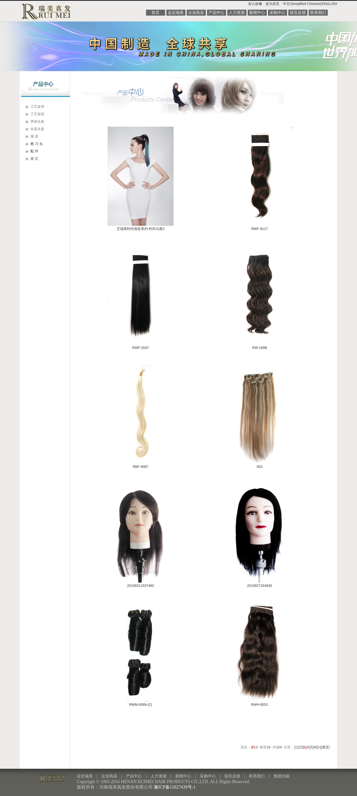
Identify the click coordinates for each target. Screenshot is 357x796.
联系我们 (318, 12)
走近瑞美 (176, 12)
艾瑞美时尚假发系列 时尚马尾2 (141, 229)
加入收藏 (255, 4)
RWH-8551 (259, 705)
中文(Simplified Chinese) (302, 4)
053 (259, 467)
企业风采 (196, 12)
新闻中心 (257, 12)
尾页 (325, 747)
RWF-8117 (259, 229)
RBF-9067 (141, 467)
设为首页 (272, 4)
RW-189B (259, 348)
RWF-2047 (140, 348)
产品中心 (216, 12)
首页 (155, 12)
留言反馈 (298, 12)
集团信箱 (282, 776)
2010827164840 (259, 586)
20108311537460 (140, 586)
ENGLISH (329, 4)
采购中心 (277, 12)
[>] (319, 747)
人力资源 (237, 12)
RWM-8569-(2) (140, 705)
